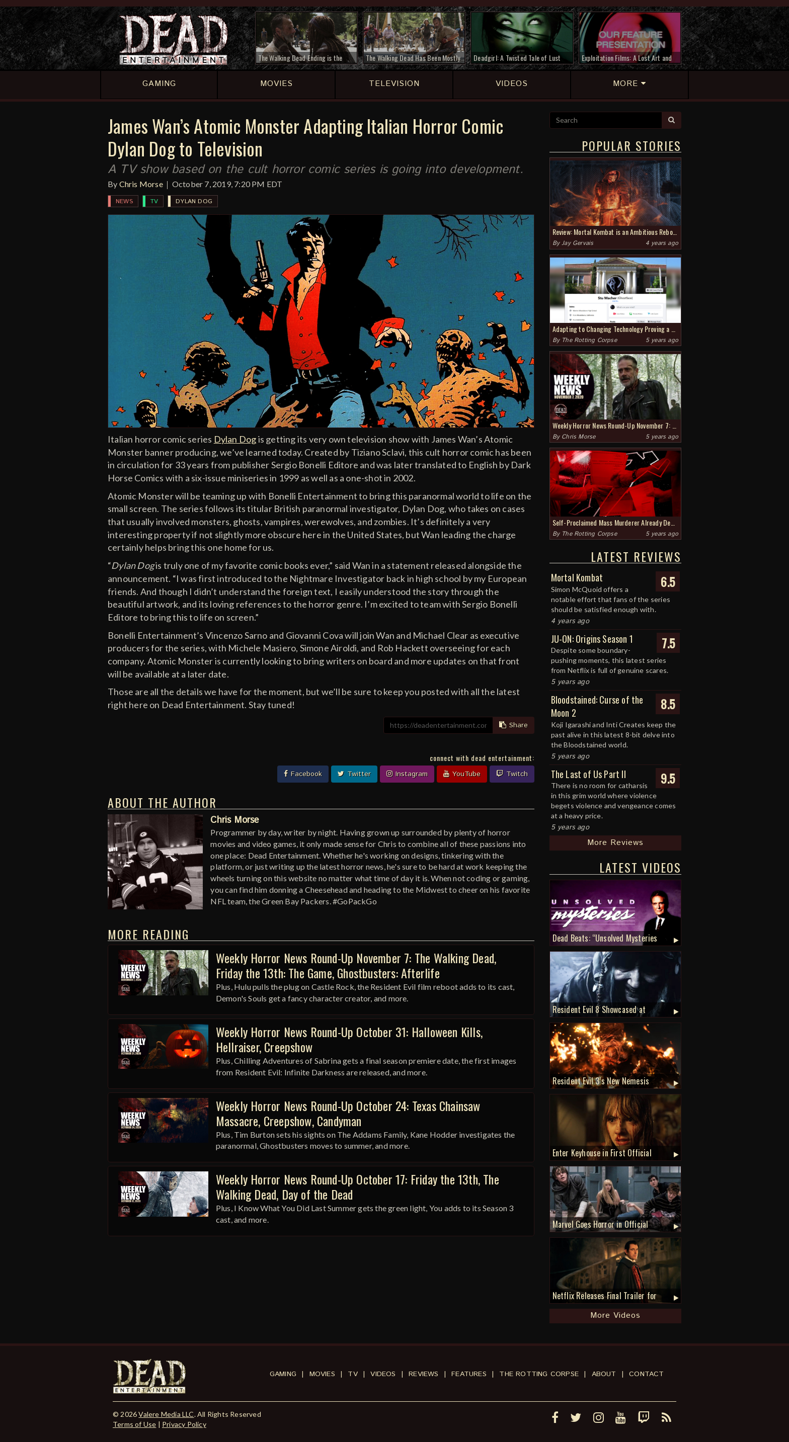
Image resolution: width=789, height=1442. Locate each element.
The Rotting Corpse (589, 340)
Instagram (407, 774)
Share (513, 725)
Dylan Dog (194, 201)
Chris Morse (141, 184)
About (604, 1374)
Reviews (423, 1374)
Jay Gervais (577, 243)
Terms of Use (134, 1424)
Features (469, 1374)
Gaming (283, 1374)
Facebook (303, 774)
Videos (383, 1374)
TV (154, 201)
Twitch (512, 774)
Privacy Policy (184, 1424)
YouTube (462, 774)
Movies (322, 1374)
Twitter (354, 774)
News (124, 201)
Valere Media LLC (166, 1414)
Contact (646, 1374)
